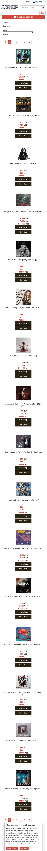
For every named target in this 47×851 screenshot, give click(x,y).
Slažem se (24, 848)
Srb (28, 2)
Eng (35, 2)
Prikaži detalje (12, 848)
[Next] (29, 42)
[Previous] (5, 42)
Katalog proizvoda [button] (23, 17)
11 (25, 42)
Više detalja (23, 88)
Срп (42, 2)
